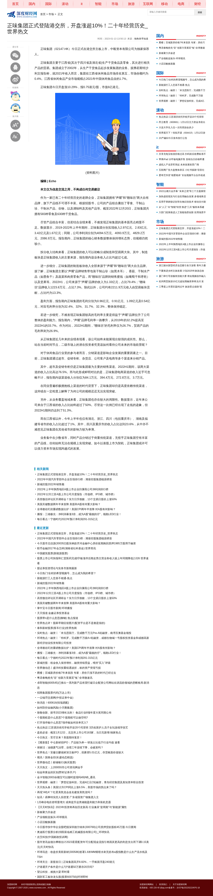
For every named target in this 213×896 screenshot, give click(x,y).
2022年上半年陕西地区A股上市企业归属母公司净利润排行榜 (72, 489)
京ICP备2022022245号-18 (188, 888)
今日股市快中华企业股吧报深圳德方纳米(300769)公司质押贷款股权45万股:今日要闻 (86, 827)
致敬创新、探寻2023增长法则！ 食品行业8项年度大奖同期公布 (74, 712)
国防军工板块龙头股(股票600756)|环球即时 (62, 876)
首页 (15, 4)
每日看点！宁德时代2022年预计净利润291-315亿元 (67, 519)
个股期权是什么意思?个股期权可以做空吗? (62, 717)
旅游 (131, 4)
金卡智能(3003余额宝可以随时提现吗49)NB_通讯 (66, 777)
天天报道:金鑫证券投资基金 (53, 613)
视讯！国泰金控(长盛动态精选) (55, 757)
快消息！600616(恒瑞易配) (53, 702)
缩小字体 (15, 137)
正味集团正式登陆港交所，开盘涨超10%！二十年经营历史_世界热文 (77, 474)
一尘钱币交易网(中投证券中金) (55, 697)
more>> (201, 35)
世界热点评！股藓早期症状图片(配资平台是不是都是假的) (71, 623)
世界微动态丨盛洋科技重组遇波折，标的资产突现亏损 (69, 667)
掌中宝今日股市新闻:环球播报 (54, 608)
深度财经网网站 (147, 884)
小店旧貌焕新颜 (46, 822)
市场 (114, 4)
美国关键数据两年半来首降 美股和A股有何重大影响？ (69, 504)
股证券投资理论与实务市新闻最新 (57, 568)
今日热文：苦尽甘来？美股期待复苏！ (59, 737)
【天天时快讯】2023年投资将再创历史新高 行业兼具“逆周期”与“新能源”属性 (82, 807)
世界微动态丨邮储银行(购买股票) (56, 762)
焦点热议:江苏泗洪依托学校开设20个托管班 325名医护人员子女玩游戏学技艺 (82, 727)
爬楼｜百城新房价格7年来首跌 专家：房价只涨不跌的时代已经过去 (76, 672)
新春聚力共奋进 (46, 812)
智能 (98, 4)
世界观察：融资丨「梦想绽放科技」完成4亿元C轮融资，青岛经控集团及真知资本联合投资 (90, 782)
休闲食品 (61, 457)
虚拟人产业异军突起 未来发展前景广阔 (179, 164)
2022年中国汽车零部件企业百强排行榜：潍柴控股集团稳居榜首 (74, 479)
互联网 (148, 4)
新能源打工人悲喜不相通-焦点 (54, 578)
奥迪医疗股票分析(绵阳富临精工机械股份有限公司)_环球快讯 (73, 832)
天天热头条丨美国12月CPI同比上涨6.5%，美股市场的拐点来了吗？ (77, 787)
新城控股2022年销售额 (50, 484)
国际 (48, 4)
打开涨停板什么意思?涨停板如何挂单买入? (62, 722)
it (81, 4)
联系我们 (163, 884)
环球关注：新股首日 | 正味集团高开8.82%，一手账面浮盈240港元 (76, 861)
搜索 (200, 12)
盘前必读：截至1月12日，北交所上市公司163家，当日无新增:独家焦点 (79, 732)
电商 (181, 4)
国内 (32, 4)
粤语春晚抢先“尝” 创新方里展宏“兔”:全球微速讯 (64, 677)
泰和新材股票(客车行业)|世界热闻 (57, 628)
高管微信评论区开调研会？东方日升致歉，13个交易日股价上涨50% (77, 499)
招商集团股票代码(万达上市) (54, 692)
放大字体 (15, 125)
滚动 (65, 4)
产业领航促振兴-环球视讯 (52, 817)
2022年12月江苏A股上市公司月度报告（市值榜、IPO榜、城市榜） (76, 494)
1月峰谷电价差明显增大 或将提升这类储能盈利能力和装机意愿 (74, 802)
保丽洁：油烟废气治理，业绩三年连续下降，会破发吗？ (70, 747)
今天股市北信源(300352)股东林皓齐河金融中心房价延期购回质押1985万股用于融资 (86, 543)
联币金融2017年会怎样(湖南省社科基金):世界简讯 (66, 548)
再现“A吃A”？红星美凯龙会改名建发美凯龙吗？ (65, 792)
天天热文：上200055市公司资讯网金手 (60, 767)
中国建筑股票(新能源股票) (52, 553)
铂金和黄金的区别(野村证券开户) (56, 772)
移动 (164, 4)
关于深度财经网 (180, 884)
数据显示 (70, 457)
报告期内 (53, 457)
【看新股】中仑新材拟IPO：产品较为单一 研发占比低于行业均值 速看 (78, 742)
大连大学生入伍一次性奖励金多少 (176, 127)
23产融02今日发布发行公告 (173, 138)
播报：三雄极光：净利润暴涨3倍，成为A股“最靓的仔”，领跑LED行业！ (79, 514)
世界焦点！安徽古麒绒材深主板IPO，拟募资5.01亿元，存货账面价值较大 (80, 752)
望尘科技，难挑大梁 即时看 (53, 871)
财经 (197, 4)
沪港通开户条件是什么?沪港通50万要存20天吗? (65, 866)
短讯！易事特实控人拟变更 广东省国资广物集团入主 (68, 797)
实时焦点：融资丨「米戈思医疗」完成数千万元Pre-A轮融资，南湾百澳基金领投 (84, 633)
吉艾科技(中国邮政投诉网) (52, 837)
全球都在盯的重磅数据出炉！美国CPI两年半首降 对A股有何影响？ (76, 509)
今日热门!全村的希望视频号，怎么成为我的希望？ (66, 573)
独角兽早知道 (141, 38)
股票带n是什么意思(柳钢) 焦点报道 (57, 618)
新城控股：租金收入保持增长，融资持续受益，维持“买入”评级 (73, 662)
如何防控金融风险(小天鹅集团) (55, 707)
